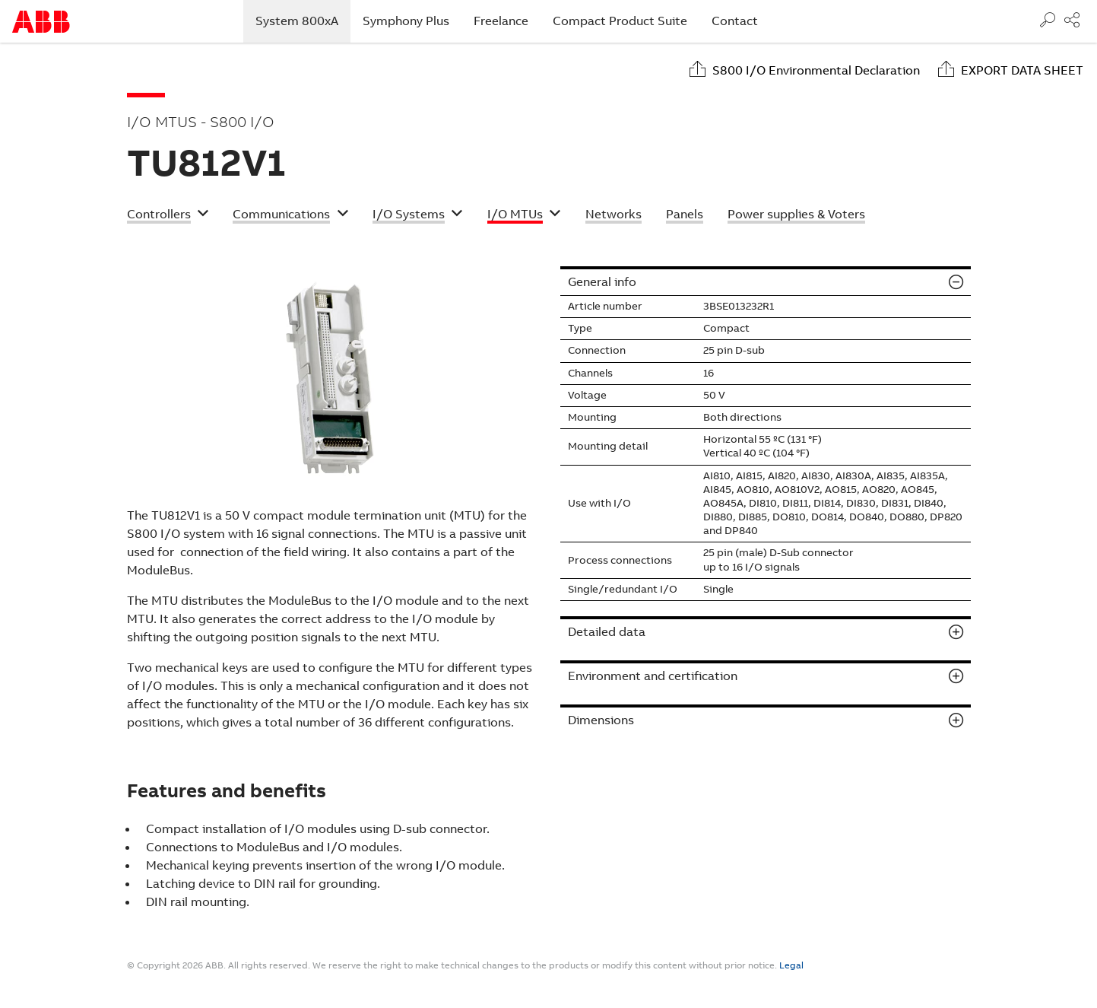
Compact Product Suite (620, 21)
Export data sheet (1022, 70)
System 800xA (302, 20)
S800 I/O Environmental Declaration (816, 70)
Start (41, 22)
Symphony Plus (406, 21)
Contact (735, 21)
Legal (791, 965)
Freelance (501, 21)
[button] (168, 216)
